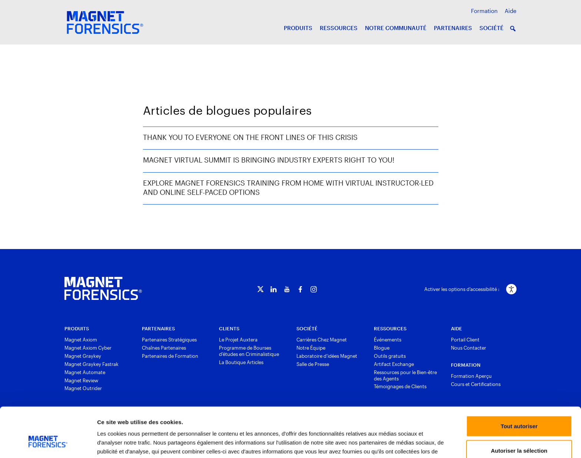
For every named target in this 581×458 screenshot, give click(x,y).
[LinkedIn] (273, 289)
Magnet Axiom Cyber (88, 348)
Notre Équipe (310, 348)
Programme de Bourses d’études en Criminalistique (249, 351)
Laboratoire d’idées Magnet (326, 356)
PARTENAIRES (453, 27)
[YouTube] (287, 289)
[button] (512, 28)
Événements (387, 340)
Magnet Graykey (82, 356)
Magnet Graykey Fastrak (91, 364)
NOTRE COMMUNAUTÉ (395, 27)
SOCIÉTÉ (491, 27)
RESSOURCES (339, 27)
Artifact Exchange (394, 364)
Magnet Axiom (80, 340)
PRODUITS (298, 27)
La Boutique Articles (241, 362)
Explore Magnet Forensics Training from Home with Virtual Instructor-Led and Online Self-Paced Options (288, 187)
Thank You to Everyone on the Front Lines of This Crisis (250, 137)
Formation (484, 10)
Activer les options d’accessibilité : (461, 289)
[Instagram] (314, 289)
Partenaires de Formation (170, 356)
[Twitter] (260, 289)
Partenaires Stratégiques (169, 340)
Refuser (519, 434)
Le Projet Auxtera (238, 340)
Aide (511, 10)
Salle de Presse (312, 364)
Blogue (381, 348)
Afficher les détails (406, 443)
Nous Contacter (468, 348)
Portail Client (465, 340)
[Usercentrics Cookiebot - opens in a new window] (48, 443)
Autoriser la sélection (519, 409)
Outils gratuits (390, 356)
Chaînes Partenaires (164, 348)
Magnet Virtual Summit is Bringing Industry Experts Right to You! (268, 160)
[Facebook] (300, 289)
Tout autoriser (519, 385)
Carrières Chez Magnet (321, 340)
